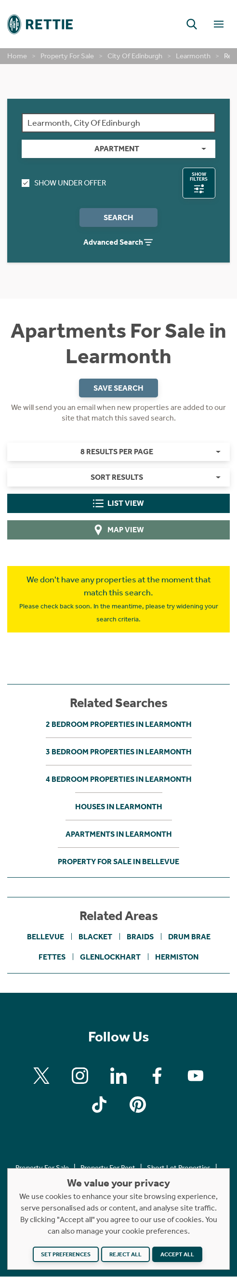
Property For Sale (67, 56)
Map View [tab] (119, 530)
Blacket (95, 937)
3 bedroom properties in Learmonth (119, 751)
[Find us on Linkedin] (118, 1075)
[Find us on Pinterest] (138, 1104)
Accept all (177, 1254)
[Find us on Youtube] (195, 1075)
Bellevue (45, 937)
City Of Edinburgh (134, 56)
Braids (140, 937)
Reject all (125, 1254)
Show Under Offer (64, 182)
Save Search (118, 388)
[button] (192, 24)
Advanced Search (118, 242)
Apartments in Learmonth (119, 834)
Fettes (52, 957)
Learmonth (193, 56)
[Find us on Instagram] (80, 1075)
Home (17, 56)
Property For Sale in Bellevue (118, 861)
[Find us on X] (41, 1075)
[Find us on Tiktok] (99, 1104)
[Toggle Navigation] (219, 24)
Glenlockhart (110, 957)
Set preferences (66, 1254)
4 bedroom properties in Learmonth (119, 779)
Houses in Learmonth (118, 806)
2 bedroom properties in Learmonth (119, 724)
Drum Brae (189, 937)
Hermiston (176, 957)
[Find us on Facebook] (157, 1075)
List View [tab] (119, 504)
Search (118, 217)
